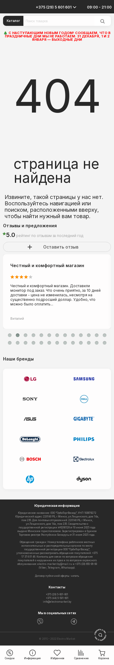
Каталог (13, 21)
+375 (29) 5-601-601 (57, 594)
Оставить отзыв (60, 246)
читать (75, 575)
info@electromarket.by (57, 601)
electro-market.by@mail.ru (54, 564)
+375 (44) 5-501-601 (57, 598)
